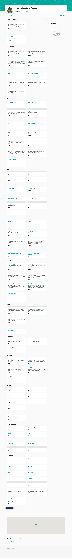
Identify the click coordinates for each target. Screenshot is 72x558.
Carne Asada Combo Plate (12, 339)
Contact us (13, 553)
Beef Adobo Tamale (31, 173)
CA (9, 551)
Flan (8, 416)
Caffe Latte (29, 472)
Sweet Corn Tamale (31, 179)
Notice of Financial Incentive (36, 553)
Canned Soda (9, 443)
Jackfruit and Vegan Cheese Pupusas (32, 254)
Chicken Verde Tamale (11, 173)
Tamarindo (29, 433)
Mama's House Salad (11, 308)
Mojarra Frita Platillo (31, 102)
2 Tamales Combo (30, 188)
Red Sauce (9, 406)
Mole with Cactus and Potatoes (13, 198)
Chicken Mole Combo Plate (12, 347)
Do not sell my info (46, 553)
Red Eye (28, 484)
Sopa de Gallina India (11, 159)
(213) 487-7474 (16, 12)
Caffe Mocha (9, 478)
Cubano (8, 489)
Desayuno (9, 23)
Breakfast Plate (10, 36)
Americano (9, 484)
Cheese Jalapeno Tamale (12, 179)
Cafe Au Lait (29, 458)
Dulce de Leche (10, 498)
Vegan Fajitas (30, 264)
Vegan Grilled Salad (10, 283)
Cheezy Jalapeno (10, 204)
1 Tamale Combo (10, 188)
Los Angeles (12, 551)
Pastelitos (29, 239)
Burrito (8, 149)
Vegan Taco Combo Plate (32, 273)
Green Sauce (29, 400)
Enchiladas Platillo (10, 111)
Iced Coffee (9, 466)
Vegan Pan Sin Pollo (11, 293)
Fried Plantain (9, 73)
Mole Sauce (9, 400)
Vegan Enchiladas (10, 264)
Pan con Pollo (9, 123)
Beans (8, 394)
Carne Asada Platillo (11, 102)
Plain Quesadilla (30, 140)
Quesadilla (9, 140)
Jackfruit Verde (30, 204)
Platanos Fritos (30, 81)
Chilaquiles (29, 50)
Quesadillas (9, 376)
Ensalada (29, 149)
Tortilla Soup (9, 330)
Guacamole (29, 231)
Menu (7, 15)
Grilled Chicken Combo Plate (32, 339)
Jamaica (8, 433)
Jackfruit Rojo (9, 211)
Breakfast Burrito (10, 59)
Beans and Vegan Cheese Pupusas (13, 253)
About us (7, 553)
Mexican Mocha (30, 489)
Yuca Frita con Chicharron (12, 89)
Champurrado (30, 449)
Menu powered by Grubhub (42, 19)
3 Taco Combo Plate (31, 132)
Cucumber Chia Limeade (32, 427)
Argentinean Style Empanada (33, 73)
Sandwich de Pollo (30, 123)
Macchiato (9, 472)
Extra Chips (29, 394)
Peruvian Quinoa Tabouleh (12, 317)
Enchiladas (29, 367)
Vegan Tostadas (30, 283)
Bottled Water (30, 443)
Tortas (8, 367)
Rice (28, 389)
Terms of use (19, 553)
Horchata (9, 427)
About (11, 15)
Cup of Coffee (9, 458)
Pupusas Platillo (30, 111)
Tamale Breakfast (30, 59)
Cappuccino (29, 478)
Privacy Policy (26, 553)
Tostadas (29, 359)
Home (7, 551)
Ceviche (8, 231)
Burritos (8, 359)
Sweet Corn (29, 198)
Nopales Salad (30, 308)
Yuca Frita (9, 239)
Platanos (8, 221)
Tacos (8, 132)
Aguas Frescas (10, 449)
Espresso (29, 466)
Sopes (28, 221)
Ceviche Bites (9, 81)
